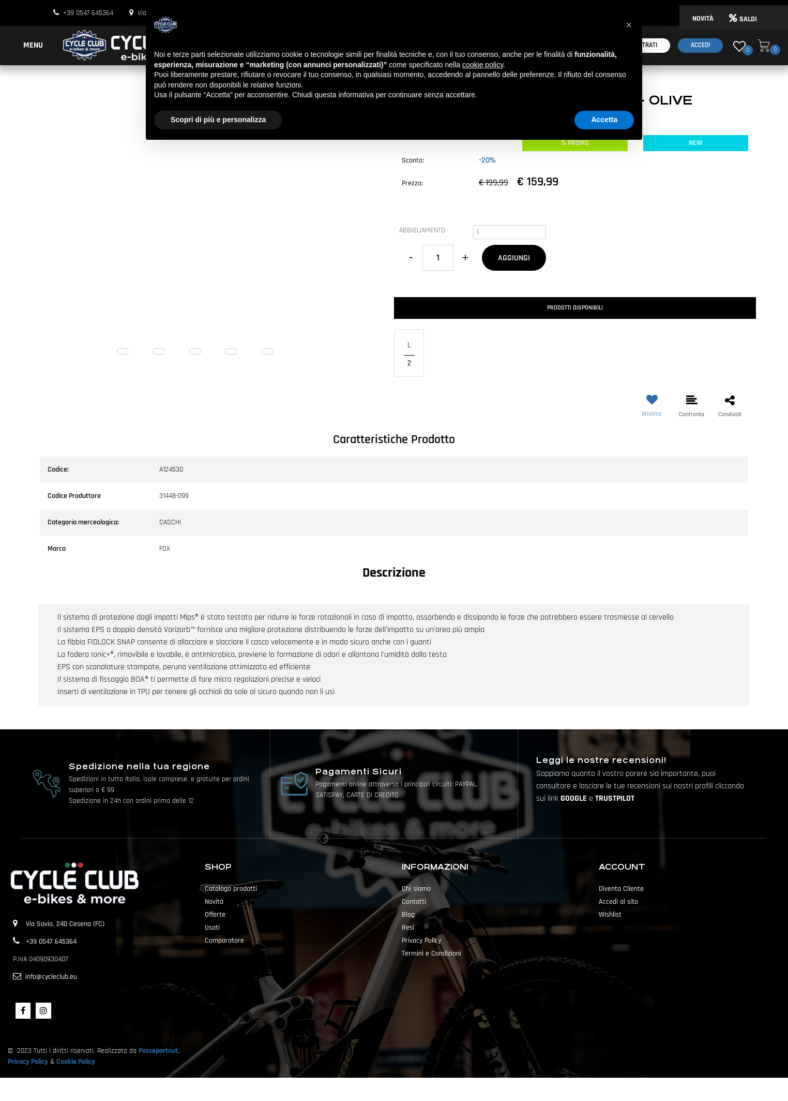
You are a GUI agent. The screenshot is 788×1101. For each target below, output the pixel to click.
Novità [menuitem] (214, 901)
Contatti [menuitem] (414, 901)
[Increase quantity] (465, 258)
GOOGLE (574, 798)
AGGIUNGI (514, 258)
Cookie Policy (75, 1061)
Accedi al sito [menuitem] (618, 901)
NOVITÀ (703, 18)
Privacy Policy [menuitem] (421, 940)
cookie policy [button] (482, 65)
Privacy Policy (28, 1061)
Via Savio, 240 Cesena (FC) (65, 924)
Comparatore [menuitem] (224, 940)
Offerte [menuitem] (215, 914)
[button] (213, 239)
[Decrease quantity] (410, 258)
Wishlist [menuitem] (610, 914)
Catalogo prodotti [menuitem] (231, 888)
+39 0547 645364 (88, 13)
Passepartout (158, 1050)
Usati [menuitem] (212, 927)
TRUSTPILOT (614, 798)
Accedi (700, 45)
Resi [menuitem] (408, 927)
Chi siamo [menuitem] (416, 888)
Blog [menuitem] (408, 914)
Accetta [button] (604, 119)
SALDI (743, 19)
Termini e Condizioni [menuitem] (431, 953)
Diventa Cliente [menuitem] (621, 888)
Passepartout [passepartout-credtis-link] (412, 1089)
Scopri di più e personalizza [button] (218, 119)
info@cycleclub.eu (51, 976)
